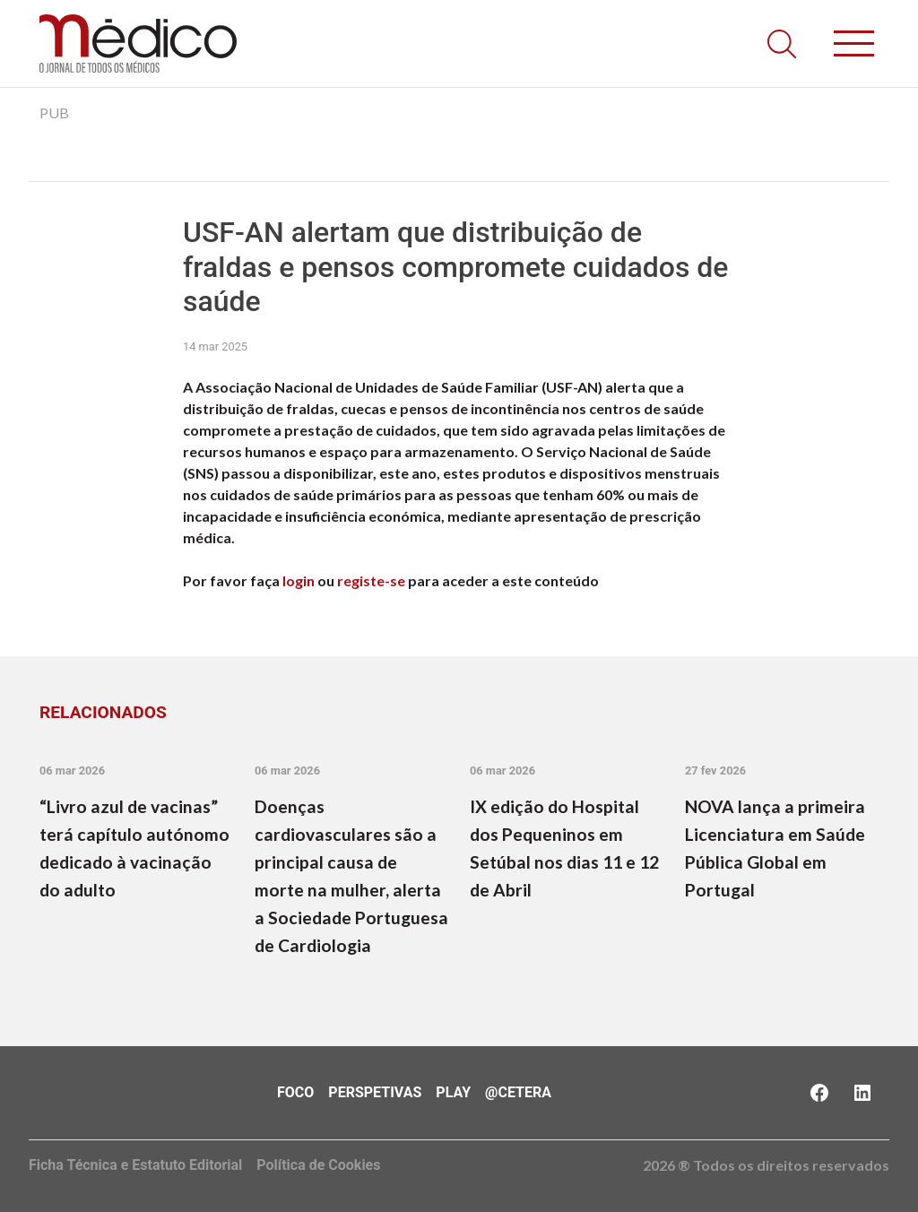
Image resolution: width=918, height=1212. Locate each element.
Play (453, 1092)
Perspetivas (374, 1092)
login (298, 580)
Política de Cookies (318, 1164)
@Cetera (518, 1092)
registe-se (371, 580)
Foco (295, 1092)
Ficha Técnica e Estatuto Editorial (135, 1164)
